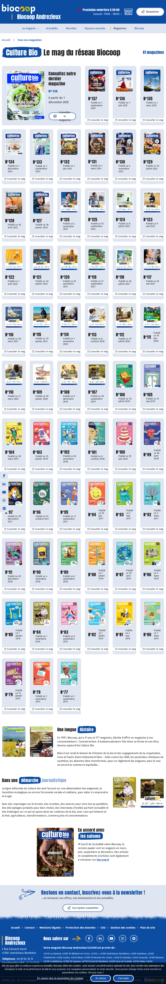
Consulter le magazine (62, 116)
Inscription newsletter (83, 908)
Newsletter (150, 11)
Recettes (71, 28)
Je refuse (100, 978)
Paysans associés (95, 28)
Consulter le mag (99, 119)
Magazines (119, 28)
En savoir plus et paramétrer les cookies (60, 978)
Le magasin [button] (29, 28)
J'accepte (123, 978)
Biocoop (139, 28)
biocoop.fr (103, 859)
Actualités (52, 28)
